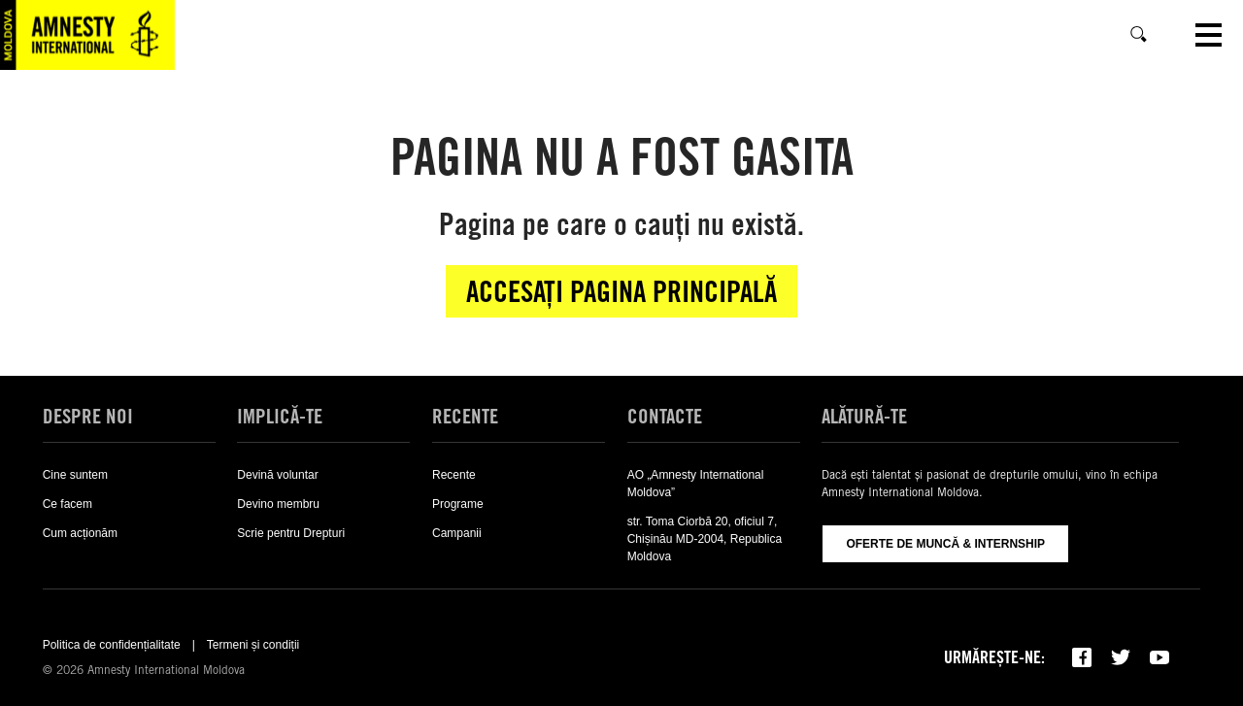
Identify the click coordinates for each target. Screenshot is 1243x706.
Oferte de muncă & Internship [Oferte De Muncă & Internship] (945, 544)
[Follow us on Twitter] (1120, 657)
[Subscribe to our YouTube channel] (1159, 657)
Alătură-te (864, 416)
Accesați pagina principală (621, 291)
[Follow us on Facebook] (1081, 657)
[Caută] (1139, 35)
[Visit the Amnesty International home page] (87, 35)
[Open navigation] (1208, 35)
